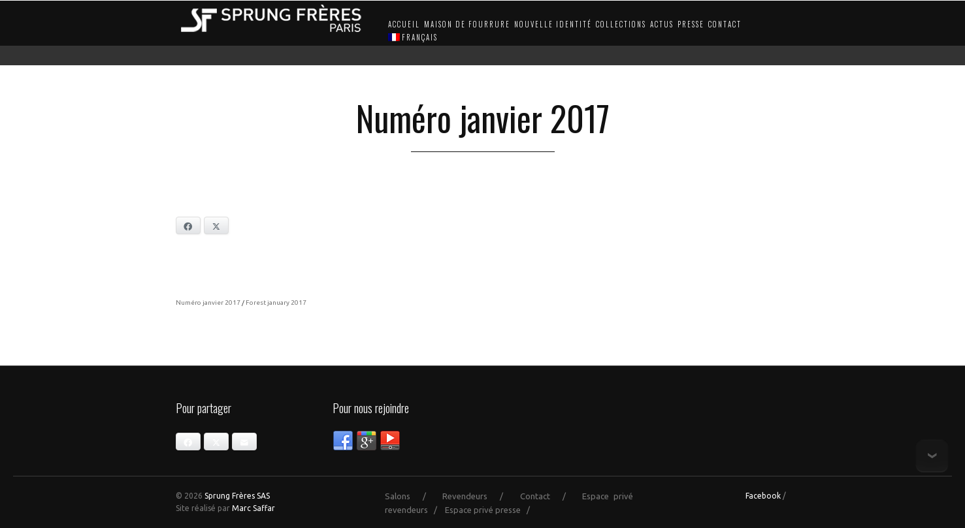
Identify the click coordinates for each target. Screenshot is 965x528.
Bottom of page (932, 456)
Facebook (763, 495)
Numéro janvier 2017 (208, 302)
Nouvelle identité (553, 24)
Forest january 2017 (276, 302)
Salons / (411, 496)
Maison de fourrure (467, 24)
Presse (691, 24)
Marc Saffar (253, 508)
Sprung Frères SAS (237, 495)
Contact (725, 24)
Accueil (404, 24)
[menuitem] (411, 38)
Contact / (549, 496)
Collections (621, 24)
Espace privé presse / (490, 509)
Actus (662, 24)
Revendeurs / (478, 496)
